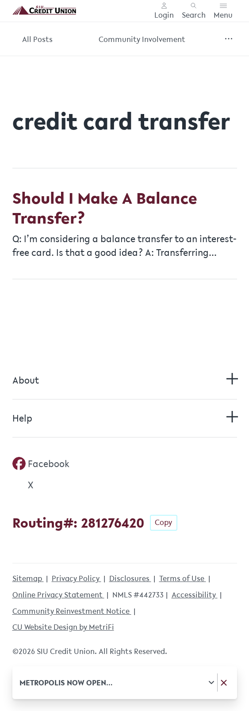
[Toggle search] (194, 11)
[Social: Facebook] (41, 463)
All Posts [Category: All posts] (37, 39)
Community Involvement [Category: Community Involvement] (142, 39)
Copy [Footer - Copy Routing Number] (163, 522)
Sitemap (28, 578)
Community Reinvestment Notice (71, 610)
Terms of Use (182, 578)
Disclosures (130, 578)
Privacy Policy (76, 578)
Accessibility (195, 594)
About (124, 380)
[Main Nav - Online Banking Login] (164, 11)
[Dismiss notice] (223, 682)
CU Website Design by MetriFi (63, 626)
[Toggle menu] (223, 11)
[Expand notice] (211, 682)
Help (124, 418)
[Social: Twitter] (23, 484)
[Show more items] (229, 39)
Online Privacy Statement (58, 594)
